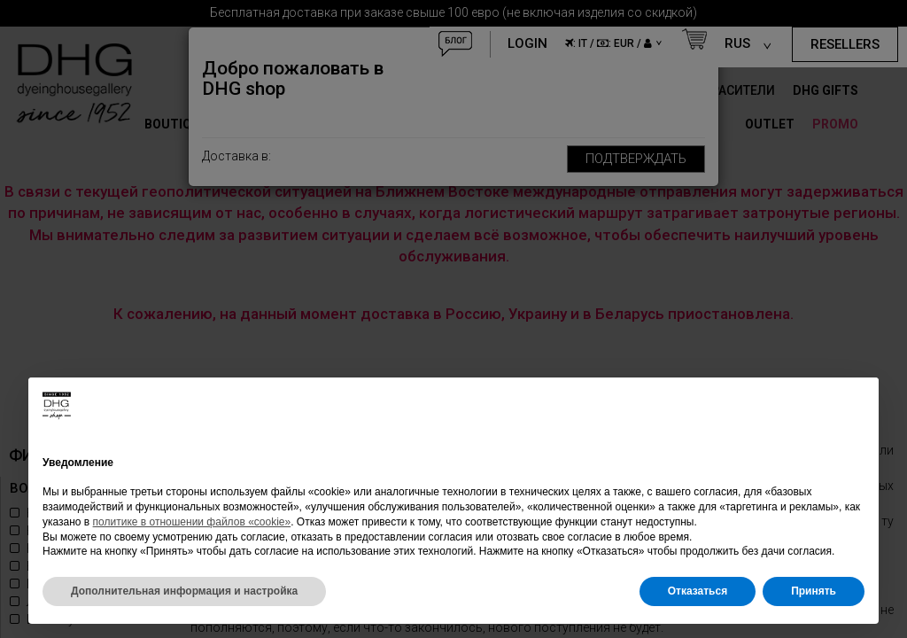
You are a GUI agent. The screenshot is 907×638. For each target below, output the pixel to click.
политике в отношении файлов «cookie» (192, 522)
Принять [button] (813, 591)
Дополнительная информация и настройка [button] (184, 591)
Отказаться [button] (697, 591)
